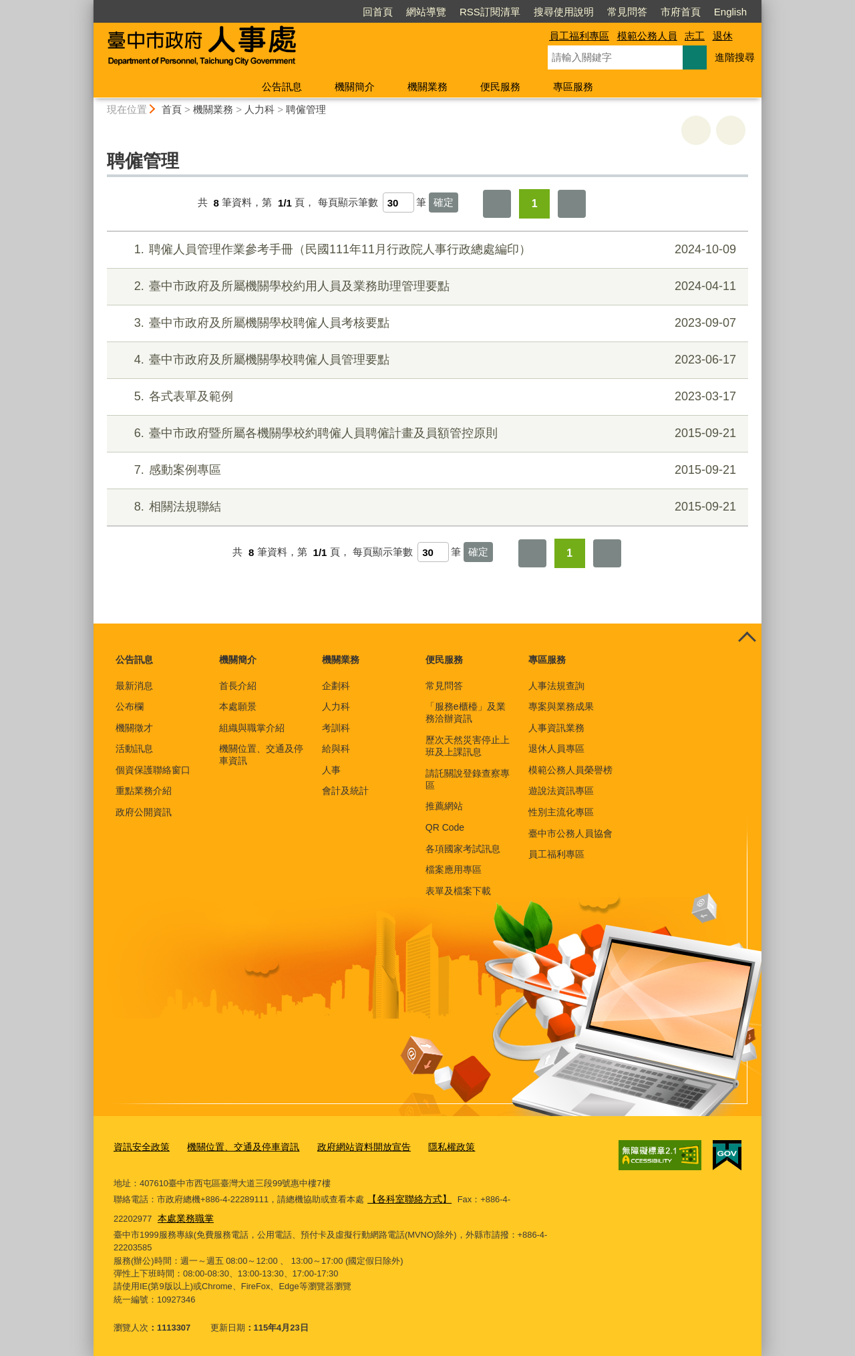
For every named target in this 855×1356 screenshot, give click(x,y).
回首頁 (378, 11)
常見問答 (627, 11)
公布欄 (130, 706)
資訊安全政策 (140, 1146)
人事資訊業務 (556, 727)
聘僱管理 (306, 109)
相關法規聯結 (426, 507)
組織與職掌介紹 (252, 727)
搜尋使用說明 (564, 11)
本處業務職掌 (143, 1215)
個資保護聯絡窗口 (153, 770)
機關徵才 (134, 727)
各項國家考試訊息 (462, 848)
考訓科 (336, 727)
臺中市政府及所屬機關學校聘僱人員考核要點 (426, 323)
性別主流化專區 (561, 812)
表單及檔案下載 (458, 891)
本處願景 (237, 706)
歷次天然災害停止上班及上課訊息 (467, 745)
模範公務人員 (647, 35)
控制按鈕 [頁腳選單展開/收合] (746, 638)
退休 (723, 35)
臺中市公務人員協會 (570, 833)
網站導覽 (426, 11)
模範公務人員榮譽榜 (570, 770)
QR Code (444, 827)
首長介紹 (237, 685)
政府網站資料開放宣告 (348, 1146)
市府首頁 (681, 11)
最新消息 (134, 685)
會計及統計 (345, 790)
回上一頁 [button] (730, 130)
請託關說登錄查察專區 (467, 779)
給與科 (336, 748)
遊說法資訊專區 (561, 790)
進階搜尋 (735, 57)
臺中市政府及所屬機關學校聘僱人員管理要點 (426, 360)
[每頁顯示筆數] (398, 202)
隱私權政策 (431, 1146)
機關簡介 (355, 86)
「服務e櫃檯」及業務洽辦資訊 (465, 712)
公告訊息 (282, 86)
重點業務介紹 (144, 790)
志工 (695, 35)
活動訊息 (134, 748)
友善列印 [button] (696, 130)
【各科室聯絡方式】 (406, 1197)
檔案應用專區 (453, 869)
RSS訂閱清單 (490, 11)
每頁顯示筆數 (348, 203)
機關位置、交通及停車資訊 (261, 754)
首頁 (172, 109)
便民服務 (500, 86)
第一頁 (497, 204)
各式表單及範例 (426, 396)
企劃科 (336, 685)
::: (87, 5)
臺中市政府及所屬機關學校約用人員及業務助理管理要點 (426, 286)
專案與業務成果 (561, 706)
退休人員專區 (556, 748)
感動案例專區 (426, 470)
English (730, 11)
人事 (331, 770)
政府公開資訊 (144, 812)
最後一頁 (572, 204)
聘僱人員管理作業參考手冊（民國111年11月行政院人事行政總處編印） (426, 249)
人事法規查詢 (556, 685)
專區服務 (573, 86)
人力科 (259, 109)
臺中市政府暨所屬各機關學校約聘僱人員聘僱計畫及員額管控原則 (426, 433)
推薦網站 (444, 806)
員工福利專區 (579, 35)
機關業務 (427, 86)
